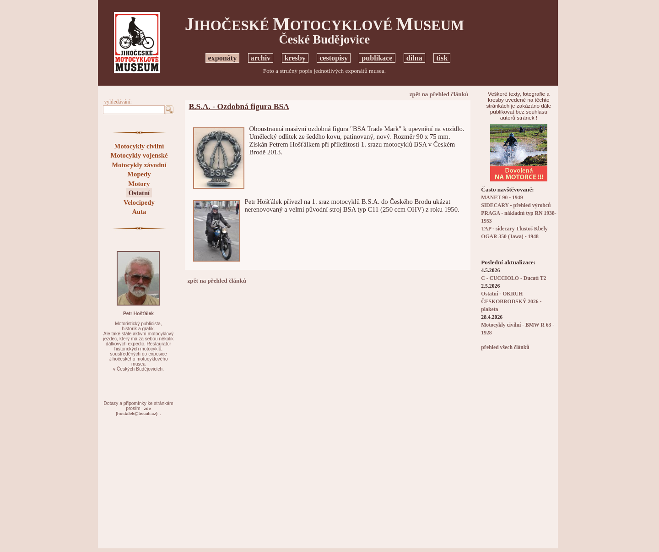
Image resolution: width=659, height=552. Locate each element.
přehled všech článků (505, 347)
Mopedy (139, 174)
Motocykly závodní (139, 165)
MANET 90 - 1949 (502, 198)
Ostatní (139, 193)
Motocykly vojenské (138, 155)
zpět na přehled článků (439, 94)
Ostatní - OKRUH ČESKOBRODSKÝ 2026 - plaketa (511, 301)
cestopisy (333, 58)
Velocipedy (139, 202)
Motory (139, 183)
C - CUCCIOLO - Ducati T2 (513, 278)
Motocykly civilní (139, 146)
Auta (139, 211)
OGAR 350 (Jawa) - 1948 (510, 237)
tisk (442, 58)
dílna (414, 58)
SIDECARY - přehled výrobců (516, 205)
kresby (295, 58)
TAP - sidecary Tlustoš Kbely (514, 229)
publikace (377, 58)
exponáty (222, 58)
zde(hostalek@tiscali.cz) (136, 411)
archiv (261, 58)
